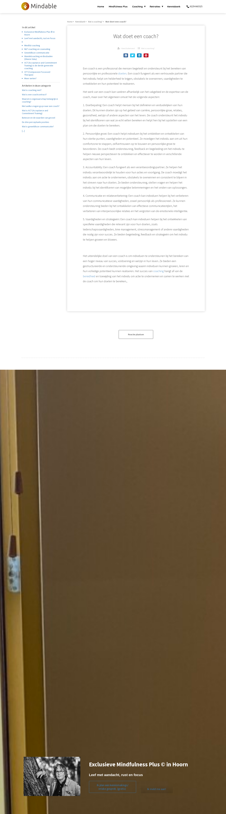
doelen (122, 73)
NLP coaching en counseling (37, 49)
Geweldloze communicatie (36, 52)
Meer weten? (31, 78)
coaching (158, 271)
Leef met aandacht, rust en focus (39, 38)
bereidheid (89, 276)
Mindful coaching (32, 45)
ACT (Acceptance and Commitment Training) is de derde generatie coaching (40, 65)
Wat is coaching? (148, 48)
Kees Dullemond (128, 48)
